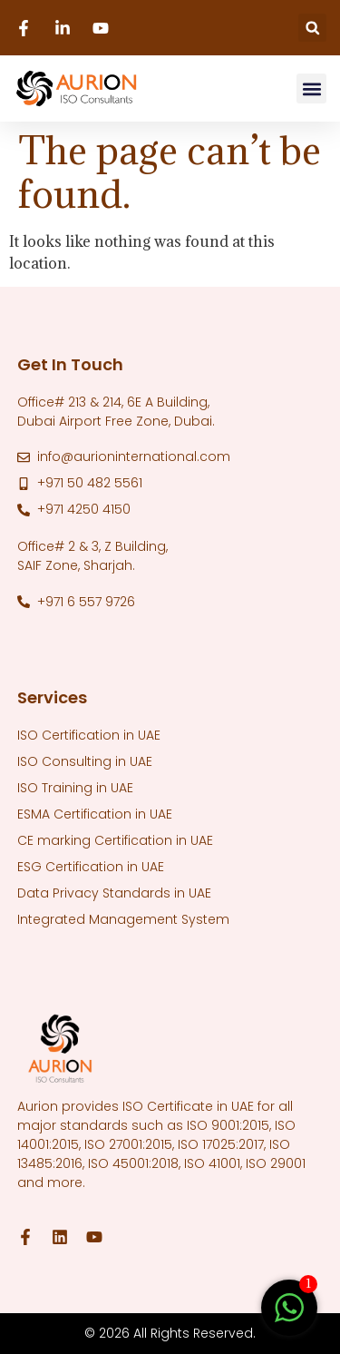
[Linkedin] (65, 28)
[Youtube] (103, 28)
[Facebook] (26, 28)
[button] (312, 28)
